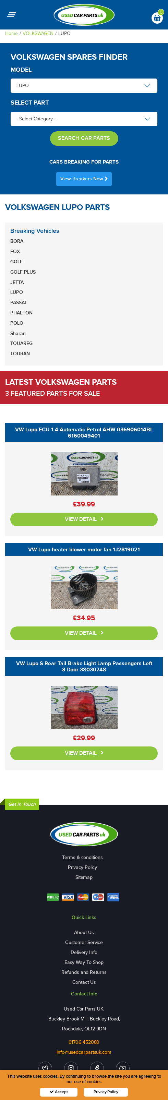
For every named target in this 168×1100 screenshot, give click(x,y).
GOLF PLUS (23, 272)
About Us (84, 932)
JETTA (17, 282)
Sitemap (84, 877)
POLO (16, 323)
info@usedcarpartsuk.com (84, 1052)
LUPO (16, 292)
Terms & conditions (82, 857)
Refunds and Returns (83, 972)
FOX (15, 251)
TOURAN (20, 354)
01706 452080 (84, 1042)
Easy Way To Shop (84, 962)
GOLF (16, 262)
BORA (16, 241)
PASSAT (18, 303)
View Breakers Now (84, 179)
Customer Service (84, 942)
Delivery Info (84, 952)
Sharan (18, 333)
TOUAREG (21, 343)
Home (11, 33)
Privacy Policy (82, 867)
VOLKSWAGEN (38, 33)
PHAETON (21, 313)
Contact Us (84, 982)
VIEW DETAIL (84, 519)
